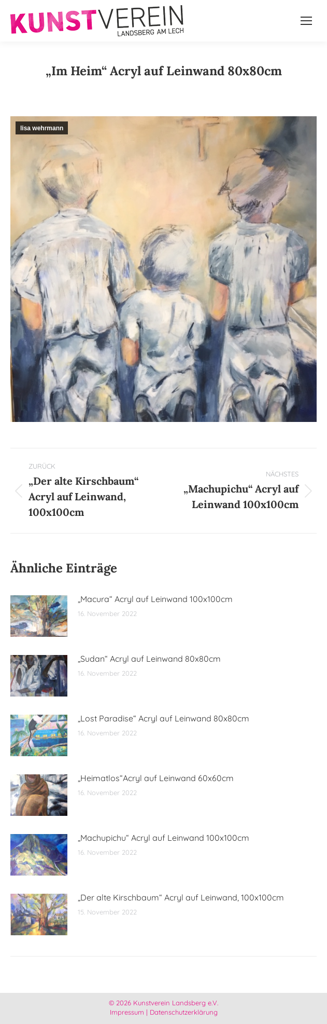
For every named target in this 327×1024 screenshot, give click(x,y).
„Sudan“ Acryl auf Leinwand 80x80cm (149, 658)
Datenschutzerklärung (184, 1012)
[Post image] (38, 616)
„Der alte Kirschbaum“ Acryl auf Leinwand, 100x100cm (181, 897)
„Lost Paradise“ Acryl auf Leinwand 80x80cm (163, 718)
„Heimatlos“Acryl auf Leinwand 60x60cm (156, 778)
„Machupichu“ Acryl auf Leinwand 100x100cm (163, 837)
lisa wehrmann (41, 128)
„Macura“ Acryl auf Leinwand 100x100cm (155, 599)
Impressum (127, 1012)
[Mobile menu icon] (306, 20)
